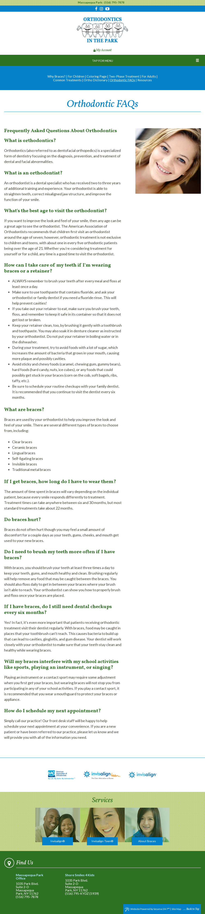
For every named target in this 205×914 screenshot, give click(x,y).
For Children (76, 76)
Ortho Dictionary (96, 80)
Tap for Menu (102, 60)
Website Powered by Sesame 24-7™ (147, 909)
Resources (144, 80)
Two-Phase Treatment (124, 76)
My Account (102, 50)
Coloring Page (97, 76)
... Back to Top (191, 909)
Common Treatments (67, 80)
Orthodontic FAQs (122, 80)
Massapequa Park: (90, 2)
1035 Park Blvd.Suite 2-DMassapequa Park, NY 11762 (34, 884)
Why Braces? (56, 76)
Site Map (176, 909)
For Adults (149, 76)
